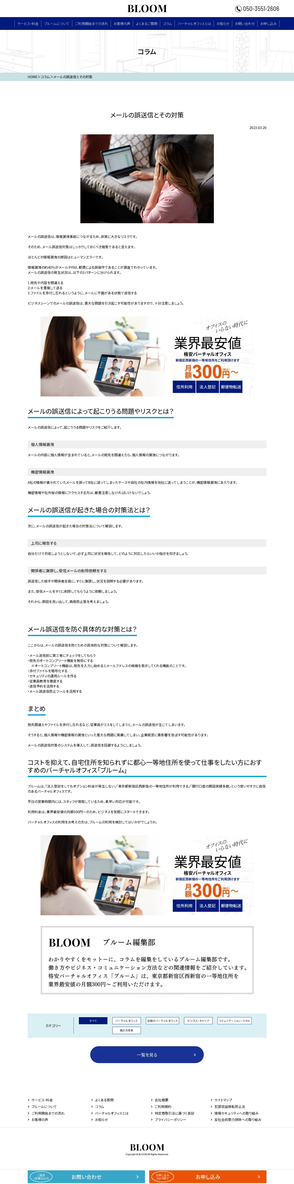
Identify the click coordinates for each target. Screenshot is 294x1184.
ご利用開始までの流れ (91, 23)
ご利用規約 (163, 1106)
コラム (167, 23)
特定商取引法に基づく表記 (174, 1112)
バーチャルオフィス (126, 1020)
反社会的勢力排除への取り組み (237, 1119)
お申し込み (268, 23)
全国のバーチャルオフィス (162, 1020)
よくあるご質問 (146, 23)
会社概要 (161, 1099)
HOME (33, 76)
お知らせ (223, 23)
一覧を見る (147, 1054)
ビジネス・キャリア (198, 1020)
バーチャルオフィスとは (194, 23)
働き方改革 (126, 1030)
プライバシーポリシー (170, 1119)
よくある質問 (104, 1099)
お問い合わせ (245, 23)
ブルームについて (57, 23)
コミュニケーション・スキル (234, 1020)
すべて (93, 1020)
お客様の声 (122, 23)
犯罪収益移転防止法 (229, 1106)
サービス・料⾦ (28, 23)
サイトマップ (223, 1099)
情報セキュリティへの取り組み (236, 1112)
